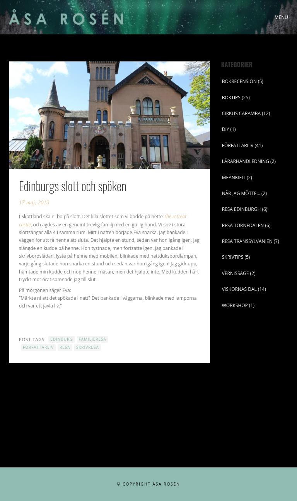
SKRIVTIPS (233, 257)
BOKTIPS (231, 97)
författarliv (38, 347)
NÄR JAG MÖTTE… (241, 193)
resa (65, 347)
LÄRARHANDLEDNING (245, 161)
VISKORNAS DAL (239, 289)
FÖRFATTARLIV (238, 145)
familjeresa (92, 339)
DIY (225, 129)
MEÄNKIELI (234, 177)
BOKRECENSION (239, 81)
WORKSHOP (235, 305)
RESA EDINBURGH (241, 209)
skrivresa (87, 347)
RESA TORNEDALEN (243, 225)
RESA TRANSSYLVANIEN (247, 241)
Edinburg (61, 339)
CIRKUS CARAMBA (241, 113)
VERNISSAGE (235, 273)
